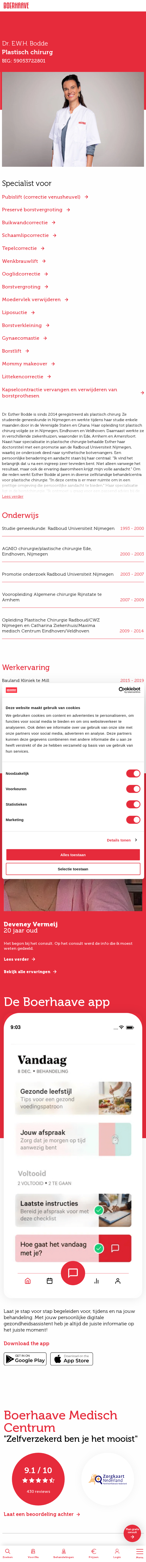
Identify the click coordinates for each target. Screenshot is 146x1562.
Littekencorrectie (22, 377)
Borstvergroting (21, 287)
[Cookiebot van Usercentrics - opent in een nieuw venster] (118, 690)
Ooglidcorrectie (21, 274)
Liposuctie (14, 312)
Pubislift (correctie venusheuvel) (41, 197)
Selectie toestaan (73, 869)
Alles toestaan (73, 855)
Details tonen (119, 840)
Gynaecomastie (20, 338)
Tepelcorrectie (19, 248)
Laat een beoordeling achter (39, 1514)
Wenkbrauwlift (20, 261)
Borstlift (11, 351)
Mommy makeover (24, 364)
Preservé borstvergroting (32, 210)
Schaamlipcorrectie (25, 235)
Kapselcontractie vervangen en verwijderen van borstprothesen (59, 393)
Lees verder (12, 497)
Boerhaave (16, 5)
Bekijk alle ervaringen (27, 971)
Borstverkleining (22, 325)
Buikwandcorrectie (25, 222)
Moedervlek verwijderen (31, 299)
